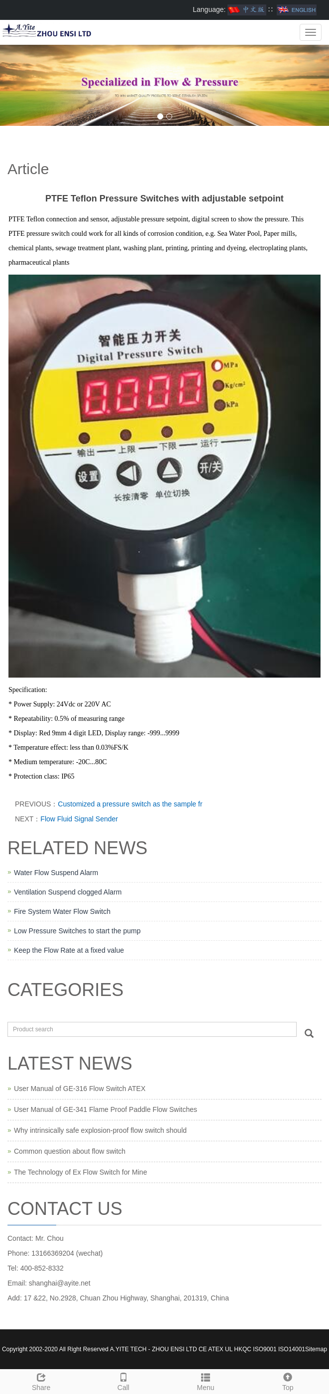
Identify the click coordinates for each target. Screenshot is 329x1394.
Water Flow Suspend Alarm (56, 873)
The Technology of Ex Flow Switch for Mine (80, 1172)
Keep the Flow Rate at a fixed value (69, 950)
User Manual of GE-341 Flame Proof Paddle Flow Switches (105, 1109)
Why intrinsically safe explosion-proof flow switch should (100, 1130)
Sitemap (316, 1349)
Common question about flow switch (69, 1151)
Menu (206, 1381)
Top (288, 1381)
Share (41, 1381)
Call (123, 1381)
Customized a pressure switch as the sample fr (130, 804)
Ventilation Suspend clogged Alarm (67, 892)
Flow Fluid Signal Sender (79, 819)
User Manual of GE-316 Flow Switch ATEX (79, 1089)
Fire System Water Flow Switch (62, 911)
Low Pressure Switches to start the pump (77, 931)
